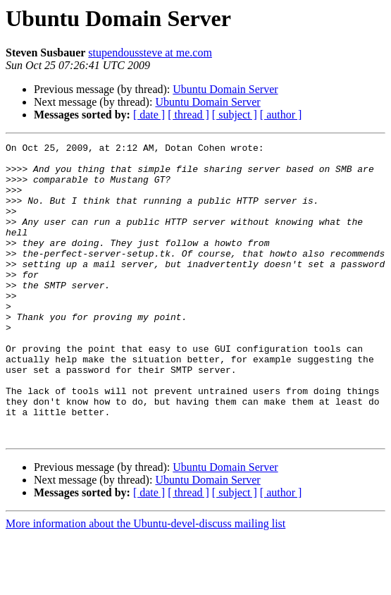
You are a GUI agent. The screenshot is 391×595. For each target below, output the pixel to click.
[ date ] (149, 115)
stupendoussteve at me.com (150, 53)
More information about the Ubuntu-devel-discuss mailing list (145, 583)
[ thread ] (188, 115)
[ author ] (281, 115)
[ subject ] (234, 115)
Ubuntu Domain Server (225, 89)
